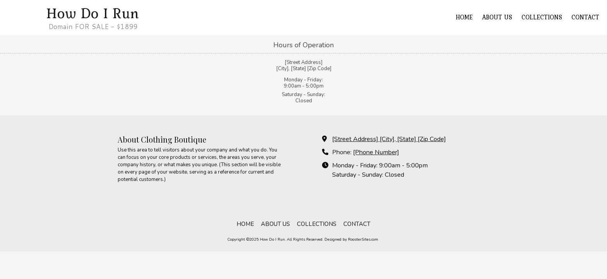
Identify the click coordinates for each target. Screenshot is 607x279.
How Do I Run (92, 13)
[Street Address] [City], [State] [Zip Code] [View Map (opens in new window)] (389, 139)
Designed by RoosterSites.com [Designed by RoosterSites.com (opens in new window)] (351, 239)
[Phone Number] (376, 152)
